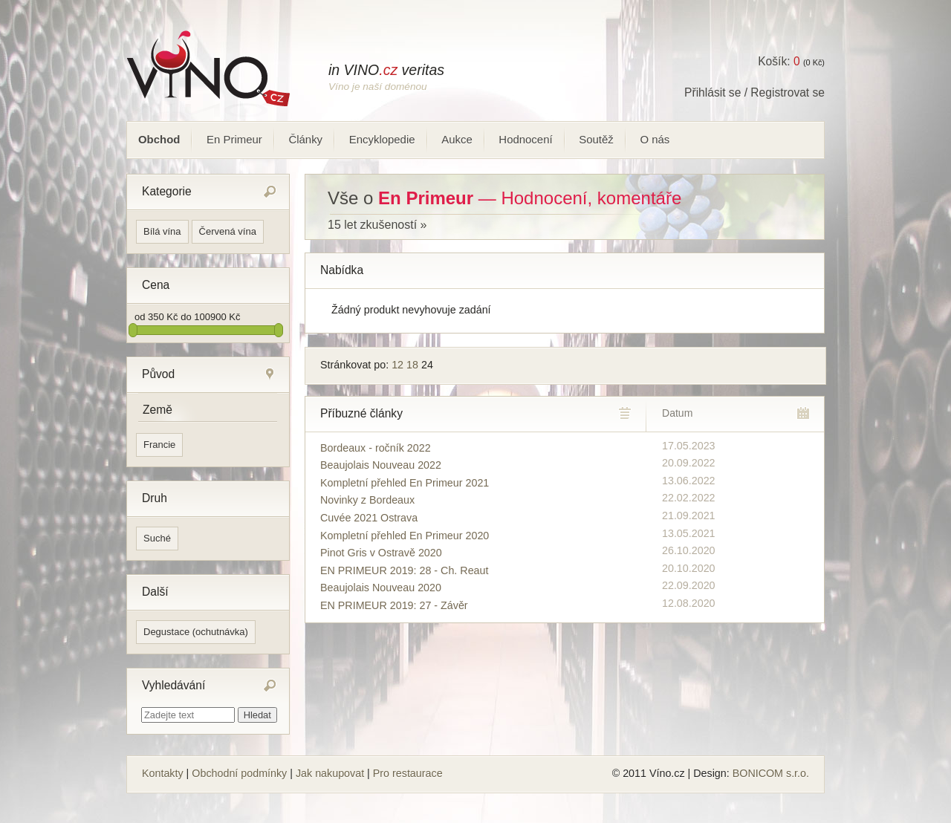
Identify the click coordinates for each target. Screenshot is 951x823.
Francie (159, 444)
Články (305, 139)
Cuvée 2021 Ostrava (369, 518)
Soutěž (596, 139)
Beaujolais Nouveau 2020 (380, 587)
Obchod (159, 139)
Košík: (778, 61)
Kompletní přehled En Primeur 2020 (404, 535)
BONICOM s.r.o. (771, 773)
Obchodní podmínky (239, 773)
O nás (654, 139)
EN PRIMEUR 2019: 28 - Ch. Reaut (404, 570)
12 (397, 365)
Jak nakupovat (330, 773)
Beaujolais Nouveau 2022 (380, 465)
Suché (157, 538)
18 (412, 365)
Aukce (457, 139)
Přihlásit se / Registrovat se (754, 92)
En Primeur (234, 139)
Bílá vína (162, 231)
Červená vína (227, 231)
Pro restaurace (408, 773)
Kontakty (163, 773)
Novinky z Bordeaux (367, 500)
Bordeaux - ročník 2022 (375, 448)
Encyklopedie (382, 139)
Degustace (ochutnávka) (195, 631)
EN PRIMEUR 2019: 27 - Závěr (394, 605)
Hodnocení (525, 139)
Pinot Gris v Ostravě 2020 (381, 553)
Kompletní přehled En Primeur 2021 (404, 483)
